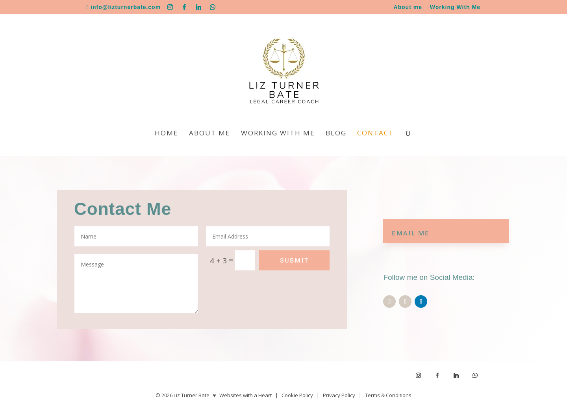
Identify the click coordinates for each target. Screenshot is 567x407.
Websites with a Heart (245, 395)
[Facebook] (184, 7)
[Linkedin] (199, 7)
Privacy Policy (339, 395)
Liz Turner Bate (191, 395)
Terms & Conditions (388, 395)
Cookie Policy (297, 395)
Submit (294, 260)
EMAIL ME (411, 233)
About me (407, 7)
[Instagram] (170, 7)
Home (166, 133)
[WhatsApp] (213, 7)
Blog (336, 133)
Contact (375, 133)
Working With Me (455, 7)
